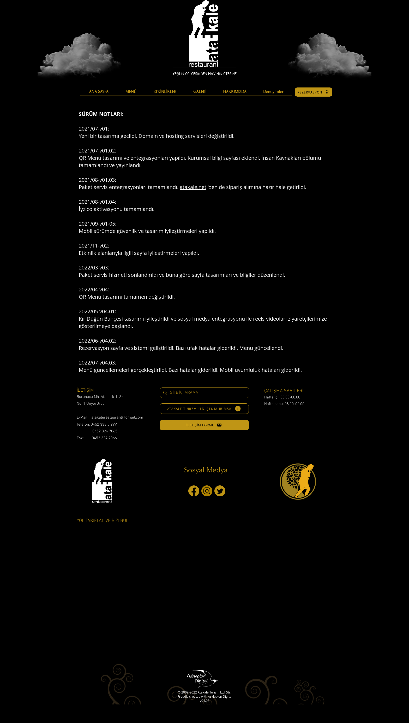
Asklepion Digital (220, 696)
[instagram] (207, 490)
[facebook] (194, 490)
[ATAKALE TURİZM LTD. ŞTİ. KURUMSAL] (204, 408)
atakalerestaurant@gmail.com (117, 417)
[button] (204, 425)
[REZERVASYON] (313, 92)
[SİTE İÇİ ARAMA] (204, 393)
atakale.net (193, 187)
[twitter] (220, 490)
